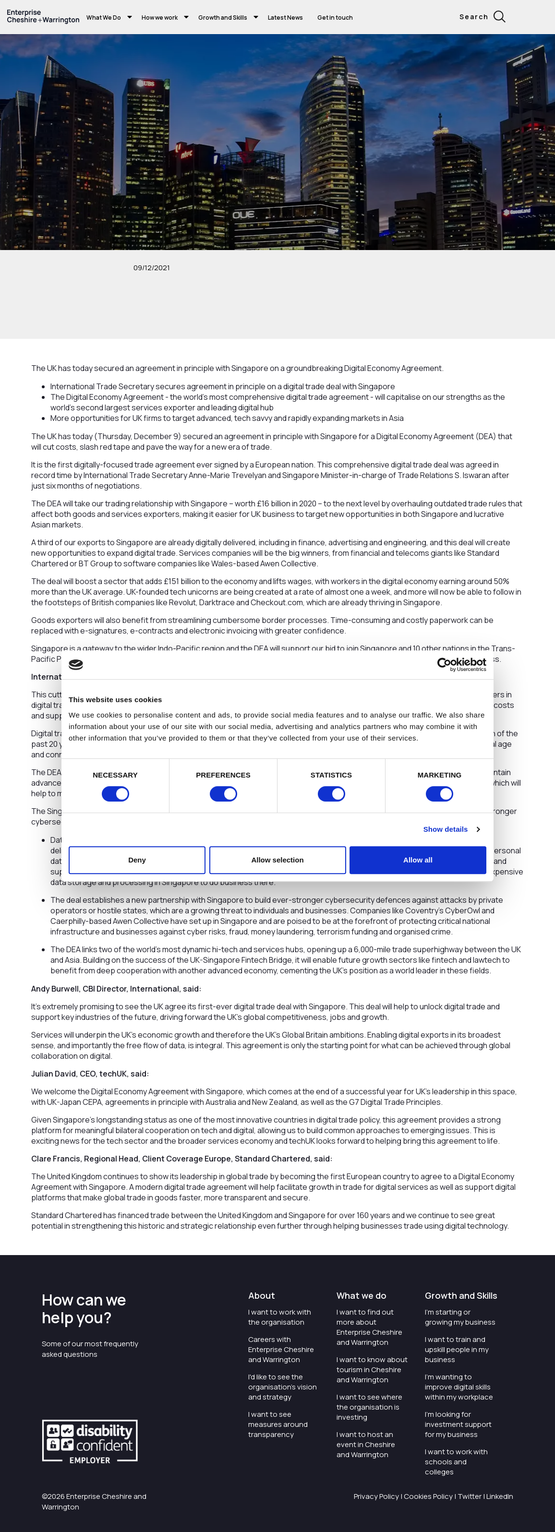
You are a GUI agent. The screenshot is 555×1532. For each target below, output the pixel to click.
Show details (445, 829)
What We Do (103, 17)
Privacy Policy (376, 1496)
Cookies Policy (428, 1496)
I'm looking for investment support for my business (458, 1424)
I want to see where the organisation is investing (369, 1407)
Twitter (470, 1496)
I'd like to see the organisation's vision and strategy (282, 1387)
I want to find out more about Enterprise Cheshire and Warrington (369, 1327)
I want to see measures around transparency (278, 1424)
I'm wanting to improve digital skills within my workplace (459, 1387)
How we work (160, 17)
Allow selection (277, 860)
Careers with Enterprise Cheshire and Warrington (281, 1349)
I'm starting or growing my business (460, 1317)
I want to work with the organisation (279, 1317)
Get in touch (335, 17)
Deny (137, 860)
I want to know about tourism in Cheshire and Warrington (372, 1369)
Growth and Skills (222, 17)
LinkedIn (499, 1496)
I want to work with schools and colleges (456, 1462)
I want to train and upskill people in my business (457, 1349)
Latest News (285, 17)
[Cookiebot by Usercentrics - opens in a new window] (444, 665)
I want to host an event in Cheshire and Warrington (366, 1444)
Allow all (418, 860)
